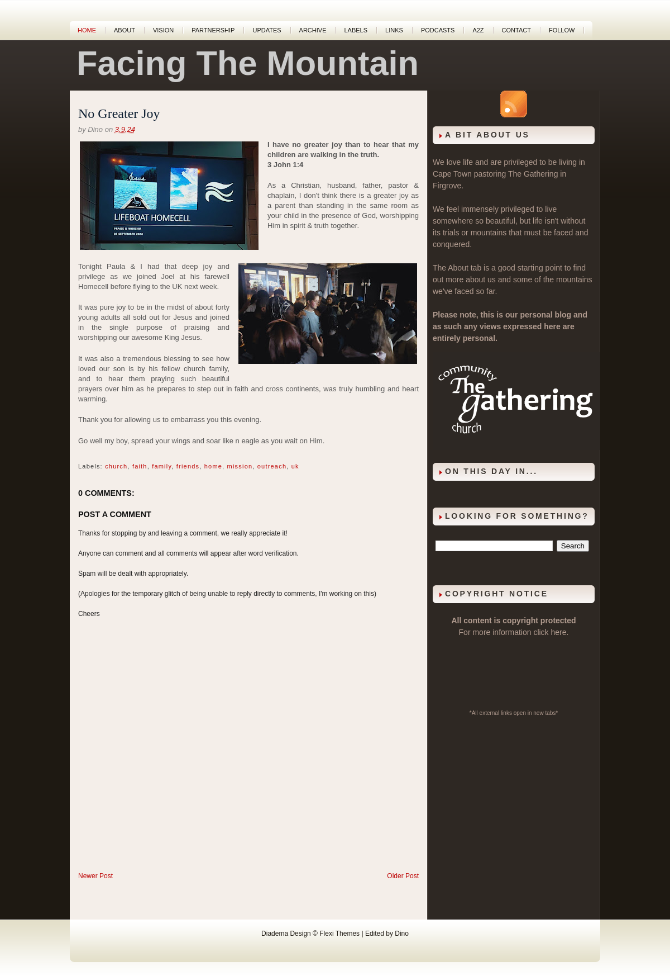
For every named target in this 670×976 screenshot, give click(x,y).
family (161, 466)
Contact (516, 30)
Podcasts (438, 30)
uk (295, 466)
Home (87, 30)
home (213, 466)
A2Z (478, 30)
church (116, 466)
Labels (355, 30)
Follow (562, 30)
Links (394, 30)
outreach (271, 466)
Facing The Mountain (247, 63)
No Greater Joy (119, 113)
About (124, 30)
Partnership (213, 30)
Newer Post (95, 876)
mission (240, 466)
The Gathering (533, 173)
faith (139, 466)
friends (187, 466)
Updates (266, 30)
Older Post (403, 876)
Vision (163, 30)
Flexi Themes (339, 933)
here (559, 632)
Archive (313, 30)
